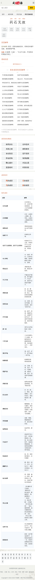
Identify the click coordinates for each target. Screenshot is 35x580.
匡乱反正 (5, 268)
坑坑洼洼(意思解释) (7, 124)
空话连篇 (5, 421)
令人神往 (5, 258)
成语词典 (10, 14)
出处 (2, 52)
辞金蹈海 (9, 158)
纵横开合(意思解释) (23, 82)
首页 (3, 14)
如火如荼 (5, 478)
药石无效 (19, 14)
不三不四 (5, 280)
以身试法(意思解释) (7, 94)
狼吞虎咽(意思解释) (7, 113)
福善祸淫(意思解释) (7, 121)
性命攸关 (5, 456)
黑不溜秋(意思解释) (23, 101)
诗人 (9, 572)
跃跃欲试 (5, 540)
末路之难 (9, 149)
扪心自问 (5, 394)
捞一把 (5, 329)
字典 (19, 572)
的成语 (9, 181)
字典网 (17, 578)
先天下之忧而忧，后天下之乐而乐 (12, 245)
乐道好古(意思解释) (7, 86)
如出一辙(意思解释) (23, 117)
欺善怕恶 (5, 360)
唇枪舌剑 (5, 409)
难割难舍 (25, 149)
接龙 (3, 35)
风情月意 (5, 383)
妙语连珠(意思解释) (7, 117)
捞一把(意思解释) (7, 98)
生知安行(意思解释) (23, 113)
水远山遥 (25, 163)
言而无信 (5, 304)
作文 (17, 574)
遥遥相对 (9, 167)
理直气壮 (5, 371)
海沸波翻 (25, 158)
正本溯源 (5, 218)
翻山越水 (9, 163)
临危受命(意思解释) (23, 90)
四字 (17, 29)
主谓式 (4, 29)
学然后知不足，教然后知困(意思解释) (9, 82)
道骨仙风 (5, 228)
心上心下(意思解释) (7, 109)
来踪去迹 (5, 293)
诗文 (16, 572)
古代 (23, 29)
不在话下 (5, 442)
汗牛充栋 (5, 317)
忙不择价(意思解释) (23, 109)
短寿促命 (5, 429)
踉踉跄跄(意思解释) (23, 124)
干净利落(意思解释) (7, 75)
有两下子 (5, 235)
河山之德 (5, 503)
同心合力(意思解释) (23, 94)
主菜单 (33, 2)
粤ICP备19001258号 (27, 578)
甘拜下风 (5, 527)
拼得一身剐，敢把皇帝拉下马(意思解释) (24, 121)
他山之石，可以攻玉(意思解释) (24, 79)
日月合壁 (5, 206)
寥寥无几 (5, 466)
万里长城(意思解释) (7, 101)
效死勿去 (9, 144)
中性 (11, 29)
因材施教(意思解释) (7, 79)
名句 (12, 572)
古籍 (5, 572)
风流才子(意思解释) (23, 86)
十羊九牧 (5, 341)
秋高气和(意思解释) (23, 75)
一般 (29, 29)
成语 (26, 572)
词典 (23, 572)
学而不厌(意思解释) (23, 98)
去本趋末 (25, 144)
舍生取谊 (9, 153)
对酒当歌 (25, 167)
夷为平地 (5, 353)
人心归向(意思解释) (7, 90)
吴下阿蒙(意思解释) (7, 105)
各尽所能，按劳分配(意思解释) (24, 105)
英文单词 (31, 572)
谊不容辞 (25, 153)
